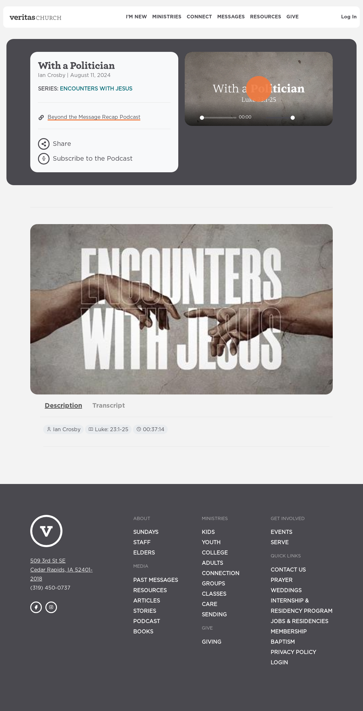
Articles (146, 600)
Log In (349, 16)
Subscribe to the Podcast (85, 159)
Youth (211, 542)
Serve (280, 542)
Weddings (286, 590)
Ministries (167, 16)
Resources (265, 16)
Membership (289, 631)
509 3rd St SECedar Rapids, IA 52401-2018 (61, 570)
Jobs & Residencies (299, 621)
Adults (212, 563)
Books (143, 631)
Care (209, 604)
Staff (142, 542)
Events (281, 532)
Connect (199, 16)
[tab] (63, 405)
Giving (211, 642)
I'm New (136, 16)
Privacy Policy (293, 652)
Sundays (145, 532)
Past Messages (155, 580)
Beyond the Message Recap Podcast (94, 117)
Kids (208, 532)
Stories (144, 611)
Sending (214, 614)
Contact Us (288, 570)
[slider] (218, 118)
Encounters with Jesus (96, 88)
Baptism (283, 642)
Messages (231, 16)
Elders (144, 552)
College (215, 552)
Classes (214, 594)
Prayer (282, 580)
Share (54, 144)
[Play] (193, 117)
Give (292, 16)
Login (279, 662)
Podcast (146, 621)
